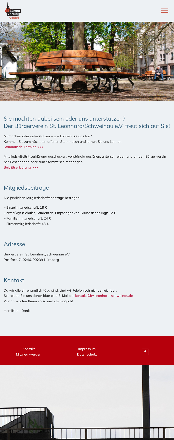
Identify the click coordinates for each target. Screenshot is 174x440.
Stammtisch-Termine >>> (24, 147)
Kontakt (29, 349)
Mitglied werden (28, 354)
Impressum (87, 349)
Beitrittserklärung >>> (21, 167)
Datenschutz (87, 354)
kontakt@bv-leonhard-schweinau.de (104, 295)
